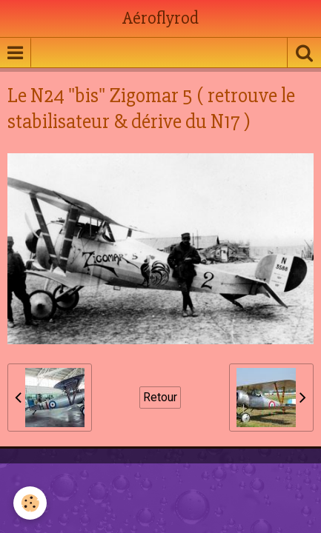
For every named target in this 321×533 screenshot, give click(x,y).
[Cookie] (30, 503)
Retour (160, 397)
